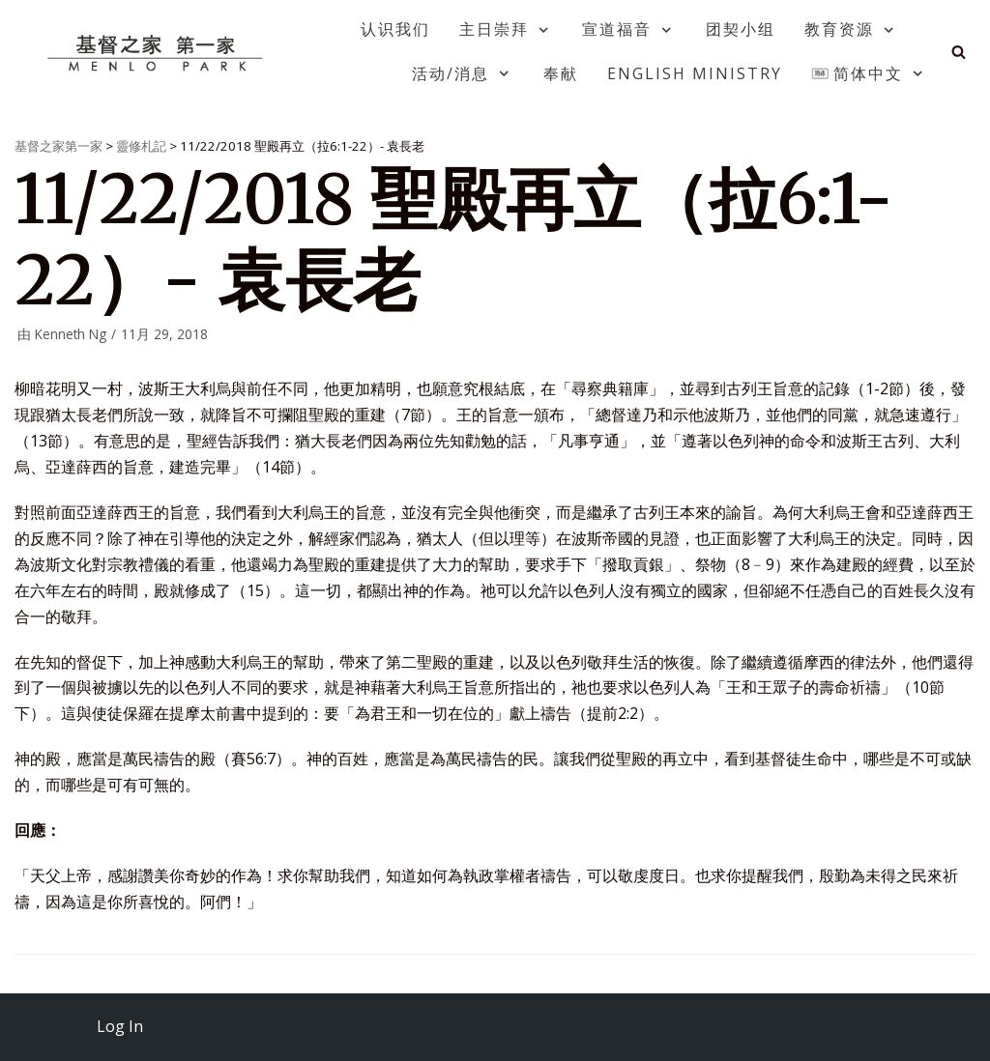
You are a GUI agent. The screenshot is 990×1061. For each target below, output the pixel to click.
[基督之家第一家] (157, 52)
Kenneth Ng (70, 334)
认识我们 (395, 29)
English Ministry (694, 73)
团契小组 (740, 29)
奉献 (560, 73)
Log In (120, 1026)
